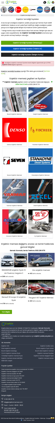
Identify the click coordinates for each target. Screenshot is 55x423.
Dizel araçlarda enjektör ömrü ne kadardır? (17, 369)
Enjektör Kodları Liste (47, 346)
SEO (33, 420)
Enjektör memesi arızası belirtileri (11, 358)
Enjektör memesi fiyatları (11, 373)
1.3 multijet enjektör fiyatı (11, 384)
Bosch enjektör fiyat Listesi (45, 348)
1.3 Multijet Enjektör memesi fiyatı (12, 356)
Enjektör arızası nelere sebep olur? (14, 389)
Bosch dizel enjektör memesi (44, 351)
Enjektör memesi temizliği (12, 378)
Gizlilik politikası (19, 418)
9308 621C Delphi (6, 361)
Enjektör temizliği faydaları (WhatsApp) (27, 43)
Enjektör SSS (5, 346)
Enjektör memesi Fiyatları (46, 353)
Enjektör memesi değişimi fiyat (44, 356)
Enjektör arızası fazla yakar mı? (13, 382)
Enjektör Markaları (14, 15)
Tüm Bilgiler (6, 312)
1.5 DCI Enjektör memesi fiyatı (10, 353)
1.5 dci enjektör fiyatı (10, 387)
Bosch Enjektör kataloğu (9, 351)
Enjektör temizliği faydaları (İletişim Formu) (27, 55)
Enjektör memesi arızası (46, 358)
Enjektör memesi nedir (11, 380)
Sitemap (42, 418)
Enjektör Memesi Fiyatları (32, 418)
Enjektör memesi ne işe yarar (13, 376)
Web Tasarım (27, 420)
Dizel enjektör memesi (8, 348)
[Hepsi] (3, 391)
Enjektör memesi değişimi (12, 371)
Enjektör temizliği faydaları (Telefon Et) (27, 49)
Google (48, 418)
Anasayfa (5, 15)
